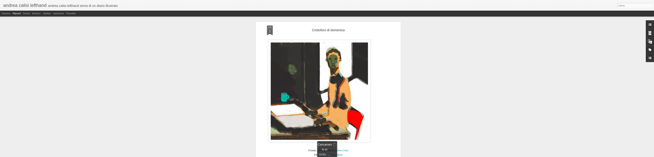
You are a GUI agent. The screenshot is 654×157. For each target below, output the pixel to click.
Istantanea (58, 13)
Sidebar (47, 13)
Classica (6, 13)
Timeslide (71, 13)
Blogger (337, 155)
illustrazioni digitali (333, 110)
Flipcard (17, 13)
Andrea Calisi (341, 105)
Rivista (26, 13)
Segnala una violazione (350, 155)
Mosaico (36, 13)
